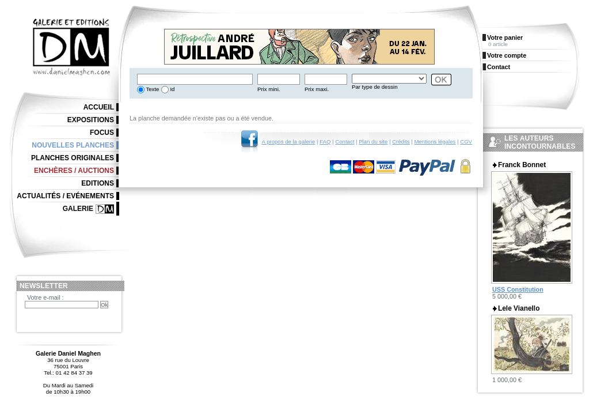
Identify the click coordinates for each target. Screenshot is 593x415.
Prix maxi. (317, 89)
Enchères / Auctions (74, 171)
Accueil (98, 107)
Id (172, 89)
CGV (466, 141)
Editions (97, 183)
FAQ (325, 141)
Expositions (90, 120)
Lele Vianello (518, 308)
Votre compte (506, 55)
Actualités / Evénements (65, 196)
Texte (152, 89)
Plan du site (373, 141)
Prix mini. (268, 89)
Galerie (78, 209)
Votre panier (505, 37)
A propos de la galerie (288, 141)
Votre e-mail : (45, 297)
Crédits (400, 141)
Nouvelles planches (73, 145)
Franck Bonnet (522, 165)
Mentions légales (434, 141)
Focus (102, 133)
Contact (344, 141)
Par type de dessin (374, 87)
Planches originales (72, 158)
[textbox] (195, 79)
